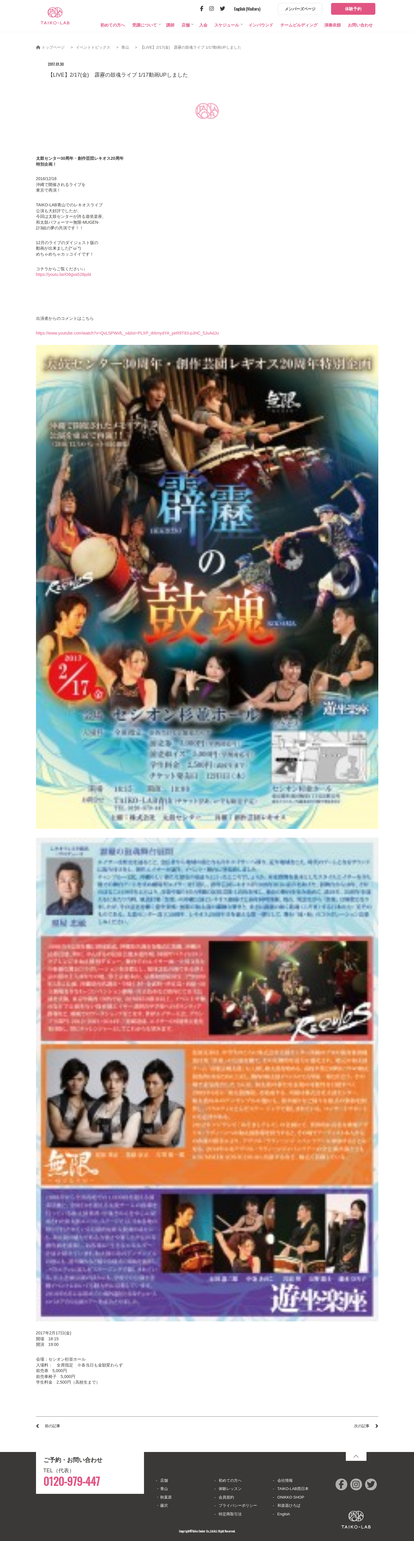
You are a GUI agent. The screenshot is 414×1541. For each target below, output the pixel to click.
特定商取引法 (230, 1514)
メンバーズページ (300, 9)
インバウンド (260, 34)
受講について (144, 34)
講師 (170, 34)
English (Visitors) (247, 9)
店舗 (185, 34)
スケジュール (226, 34)
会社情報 (285, 1480)
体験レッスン (230, 1488)
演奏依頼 (332, 34)
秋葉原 (166, 1497)
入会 (203, 34)
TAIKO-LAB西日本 (293, 1488)
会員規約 (226, 1497)
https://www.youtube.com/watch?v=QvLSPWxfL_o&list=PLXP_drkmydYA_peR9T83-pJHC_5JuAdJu (127, 333)
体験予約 (353, 8)
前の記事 (52, 1426)
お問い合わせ (360, 34)
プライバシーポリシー (238, 1505)
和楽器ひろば (288, 1505)
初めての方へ (112, 34)
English (283, 1514)
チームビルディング (299, 34)
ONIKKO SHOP (290, 1497)
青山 (164, 1488)
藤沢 (164, 1505)
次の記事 (361, 1426)
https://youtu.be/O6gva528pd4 (63, 274)
